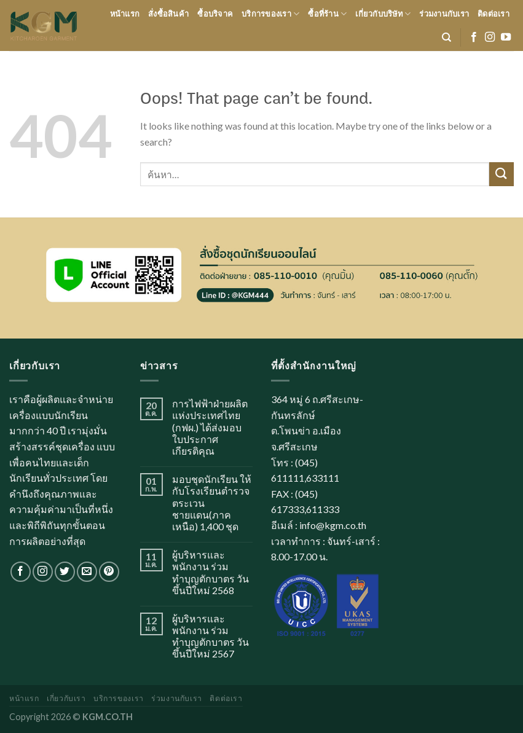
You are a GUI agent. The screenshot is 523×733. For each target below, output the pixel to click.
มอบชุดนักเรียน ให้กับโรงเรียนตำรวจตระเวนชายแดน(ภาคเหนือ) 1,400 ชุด (211, 502)
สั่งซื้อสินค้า (168, 13)
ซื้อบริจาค (215, 13)
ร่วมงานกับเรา (444, 13)
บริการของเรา (270, 14)
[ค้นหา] (446, 37)
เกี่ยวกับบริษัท (383, 14)
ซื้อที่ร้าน (327, 14)
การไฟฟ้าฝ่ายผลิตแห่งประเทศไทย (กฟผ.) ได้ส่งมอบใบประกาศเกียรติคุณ (210, 427)
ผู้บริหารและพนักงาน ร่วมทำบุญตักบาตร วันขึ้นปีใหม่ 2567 (210, 636)
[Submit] (501, 174)
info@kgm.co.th (332, 525)
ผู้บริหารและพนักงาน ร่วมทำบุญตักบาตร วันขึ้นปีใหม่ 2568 (210, 572)
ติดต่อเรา (493, 13)
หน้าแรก (125, 13)
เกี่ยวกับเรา (66, 698)
